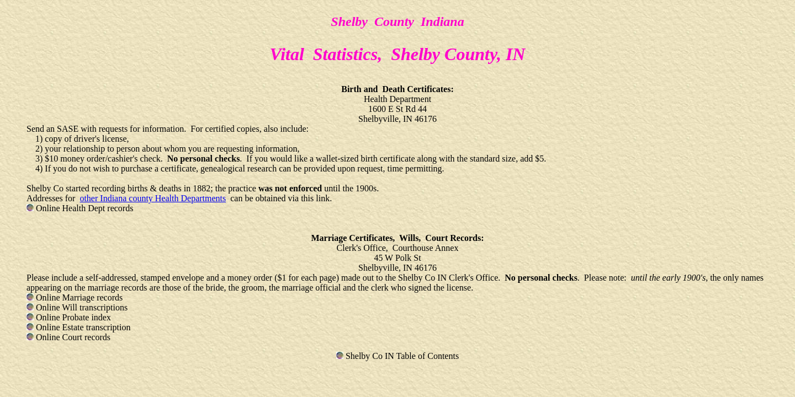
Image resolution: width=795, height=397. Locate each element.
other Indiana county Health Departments (153, 198)
